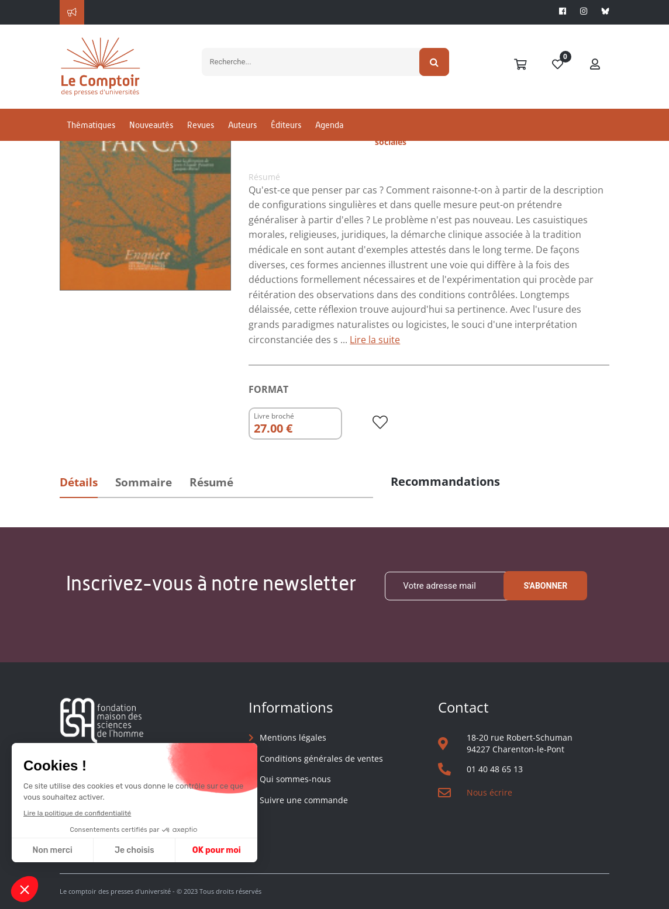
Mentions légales (293, 737)
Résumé (211, 482)
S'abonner (545, 585)
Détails (79, 482)
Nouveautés (151, 125)
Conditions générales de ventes (321, 758)
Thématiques (91, 125)
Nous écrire (489, 792)
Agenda (329, 125)
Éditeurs (286, 125)
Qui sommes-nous (295, 778)
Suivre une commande (304, 800)
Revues (200, 125)
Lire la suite (375, 339)
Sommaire (143, 482)
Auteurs (242, 125)
